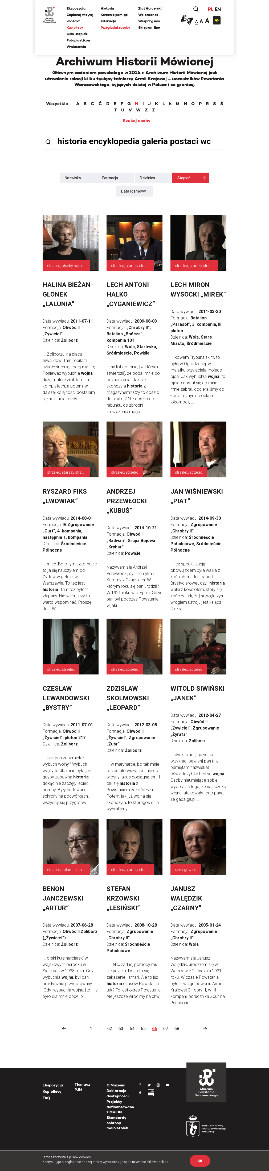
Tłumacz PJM (82, 1087)
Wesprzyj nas (149, 21)
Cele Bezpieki (77, 34)
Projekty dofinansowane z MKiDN (120, 1106)
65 (143, 1028)
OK (200, 1161)
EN (218, 9)
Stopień (183, 178)
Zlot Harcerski (150, 8)
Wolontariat (148, 14)
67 (165, 1028)
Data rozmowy (133, 191)
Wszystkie (57, 104)
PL (210, 9)
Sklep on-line (149, 27)
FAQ (46, 1097)
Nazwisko (73, 178)
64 (132, 1028)
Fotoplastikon (78, 40)
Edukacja (108, 21)
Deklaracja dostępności (118, 1093)
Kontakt (73, 21)
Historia (107, 8)
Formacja (110, 178)
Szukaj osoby (136, 121)
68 (176, 1028)
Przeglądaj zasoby (115, 27)
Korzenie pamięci (114, 14)
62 (109, 1028)
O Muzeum (116, 1085)
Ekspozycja (76, 8)
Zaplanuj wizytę (80, 14)
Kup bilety (75, 27)
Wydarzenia (76, 46)
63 (121, 1028)
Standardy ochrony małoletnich (117, 1122)
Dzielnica (147, 178)
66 (154, 1028)
